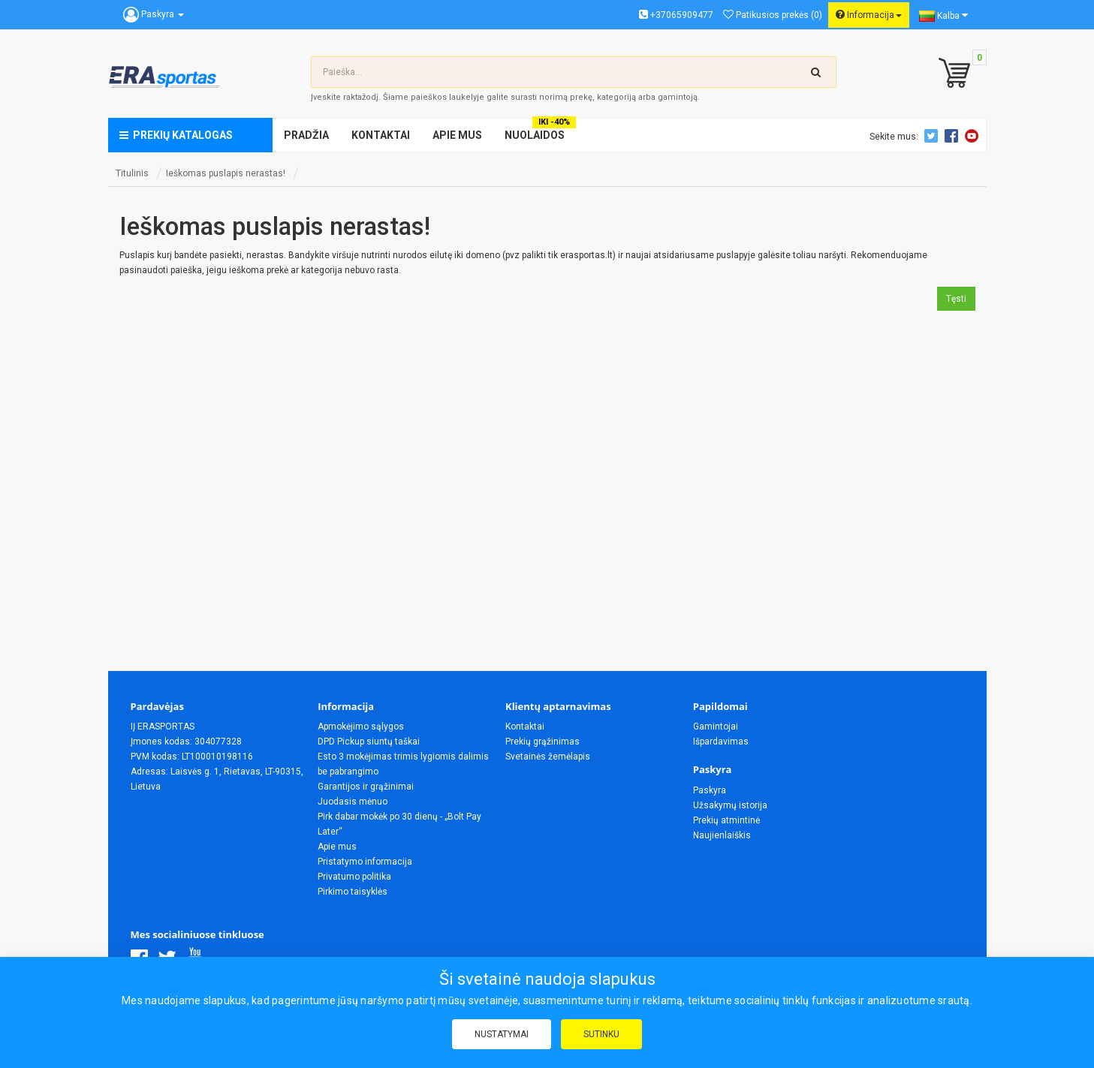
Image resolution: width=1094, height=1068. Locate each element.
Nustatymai (502, 1034)
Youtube (974, 136)
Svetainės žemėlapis (547, 756)
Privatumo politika (354, 876)
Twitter (933, 136)
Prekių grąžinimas (542, 741)
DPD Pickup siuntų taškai (369, 741)
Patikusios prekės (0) (772, 15)
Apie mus (337, 846)
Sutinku (601, 1034)
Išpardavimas (721, 741)
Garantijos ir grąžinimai (366, 786)
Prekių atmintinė (726, 820)
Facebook (954, 136)
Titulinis (132, 173)
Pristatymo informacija (365, 861)
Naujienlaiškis (722, 835)
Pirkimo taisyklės (352, 891)
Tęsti (956, 298)
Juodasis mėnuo (352, 801)
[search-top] (816, 72)
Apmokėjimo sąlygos (361, 726)
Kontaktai (524, 726)
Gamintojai (715, 726)
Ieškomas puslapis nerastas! (225, 173)
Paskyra (709, 790)
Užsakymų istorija (730, 805)
